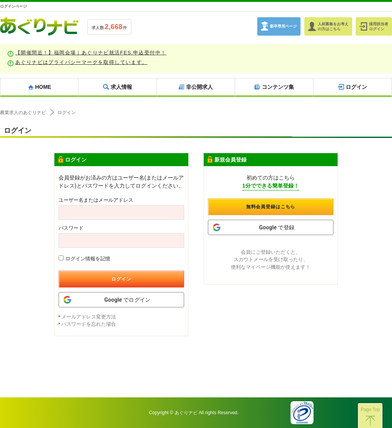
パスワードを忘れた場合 (88, 324)
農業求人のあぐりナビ (23, 112)
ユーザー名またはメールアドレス (96, 200)
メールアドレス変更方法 (88, 317)
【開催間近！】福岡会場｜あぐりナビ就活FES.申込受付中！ (91, 53)
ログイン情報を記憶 (84, 258)
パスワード (71, 227)
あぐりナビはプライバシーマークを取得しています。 (81, 62)
